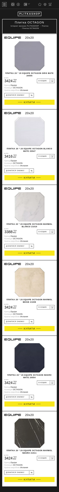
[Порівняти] (45, 4)
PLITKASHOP (29, 14)
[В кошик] (46, 81)
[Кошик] (50, 4)
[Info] (19, 4)
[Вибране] (39, 4)
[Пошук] (55, 4)
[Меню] (4, 4)
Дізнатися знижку (19, 95)
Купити (29, 102)
